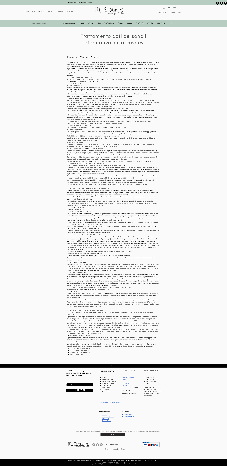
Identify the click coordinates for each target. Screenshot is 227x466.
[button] (45, 11)
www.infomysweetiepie (90, 64)
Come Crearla (128, 414)
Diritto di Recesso (108, 379)
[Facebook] (221, 3)
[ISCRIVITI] (79, 390)
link (89, 348)
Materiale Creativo (108, 417)
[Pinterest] (225, 3)
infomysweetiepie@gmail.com (92, 253)
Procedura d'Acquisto (109, 381)
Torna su (113, 366)
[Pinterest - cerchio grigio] (93, 444)
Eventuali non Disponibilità (106, 386)
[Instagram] (217, 3)
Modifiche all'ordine (108, 383)
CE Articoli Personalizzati (106, 420)
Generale (105, 377)
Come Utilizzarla (129, 416)
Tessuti (104, 415)
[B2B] (112, 434)
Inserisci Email (70, 381)
